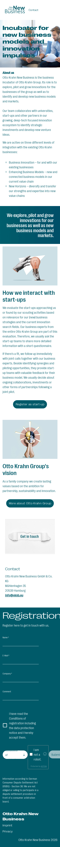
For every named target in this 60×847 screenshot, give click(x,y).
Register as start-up (30, 404)
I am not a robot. (37, 754)
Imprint (7, 825)
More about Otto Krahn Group (30, 503)
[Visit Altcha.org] (45, 754)
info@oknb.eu (14, 595)
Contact (33, 9)
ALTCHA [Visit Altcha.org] (44, 766)
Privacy (8, 831)
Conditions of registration (12, 754)
